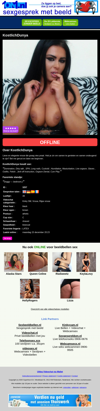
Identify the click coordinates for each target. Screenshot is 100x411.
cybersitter (67, 387)
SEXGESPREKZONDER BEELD (32, 22)
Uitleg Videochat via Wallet (50, 372)
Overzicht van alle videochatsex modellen (50, 309)
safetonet (75, 387)
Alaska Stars (14, 273)
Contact (75, 376)
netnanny (83, 387)
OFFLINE (50, 142)
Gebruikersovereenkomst (31, 376)
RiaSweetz (62, 273)
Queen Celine (38, 273)
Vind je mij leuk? (10, 129)
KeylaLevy (86, 273)
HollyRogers (30, 300)
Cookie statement (64, 376)
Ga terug (7, 238)
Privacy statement (49, 376)
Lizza (70, 300)
